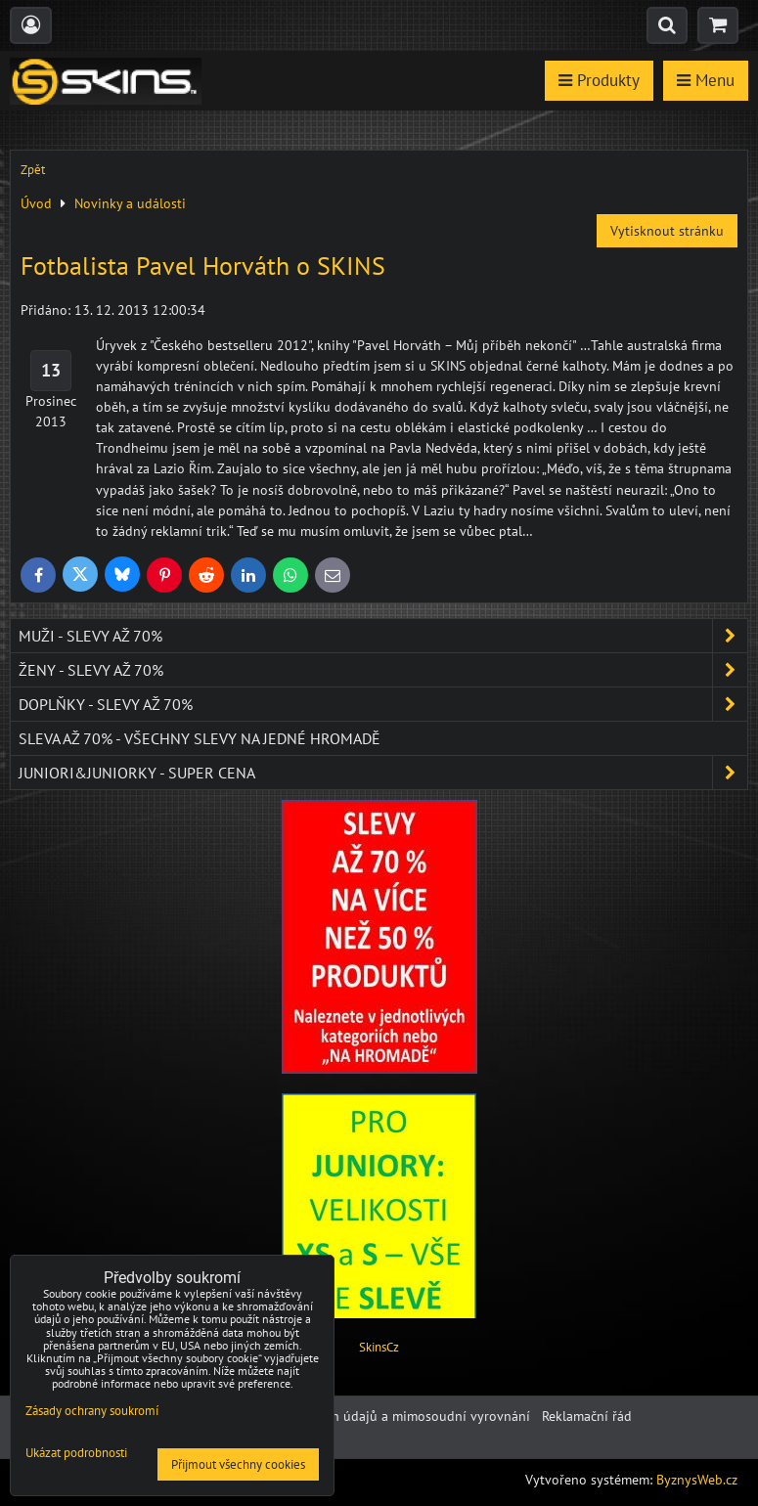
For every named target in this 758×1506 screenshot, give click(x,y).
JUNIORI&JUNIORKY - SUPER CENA (383, 772)
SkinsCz (379, 1347)
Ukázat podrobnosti (76, 1453)
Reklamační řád (587, 1416)
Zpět (33, 169)
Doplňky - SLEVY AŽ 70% (383, 704)
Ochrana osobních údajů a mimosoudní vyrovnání (380, 1416)
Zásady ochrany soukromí (91, 1410)
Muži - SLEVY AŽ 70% (383, 635)
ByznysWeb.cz (696, 1479)
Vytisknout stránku (667, 231)
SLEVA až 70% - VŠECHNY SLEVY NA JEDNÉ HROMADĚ (199, 738)
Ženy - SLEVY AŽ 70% (383, 670)
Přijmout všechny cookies (238, 1464)
